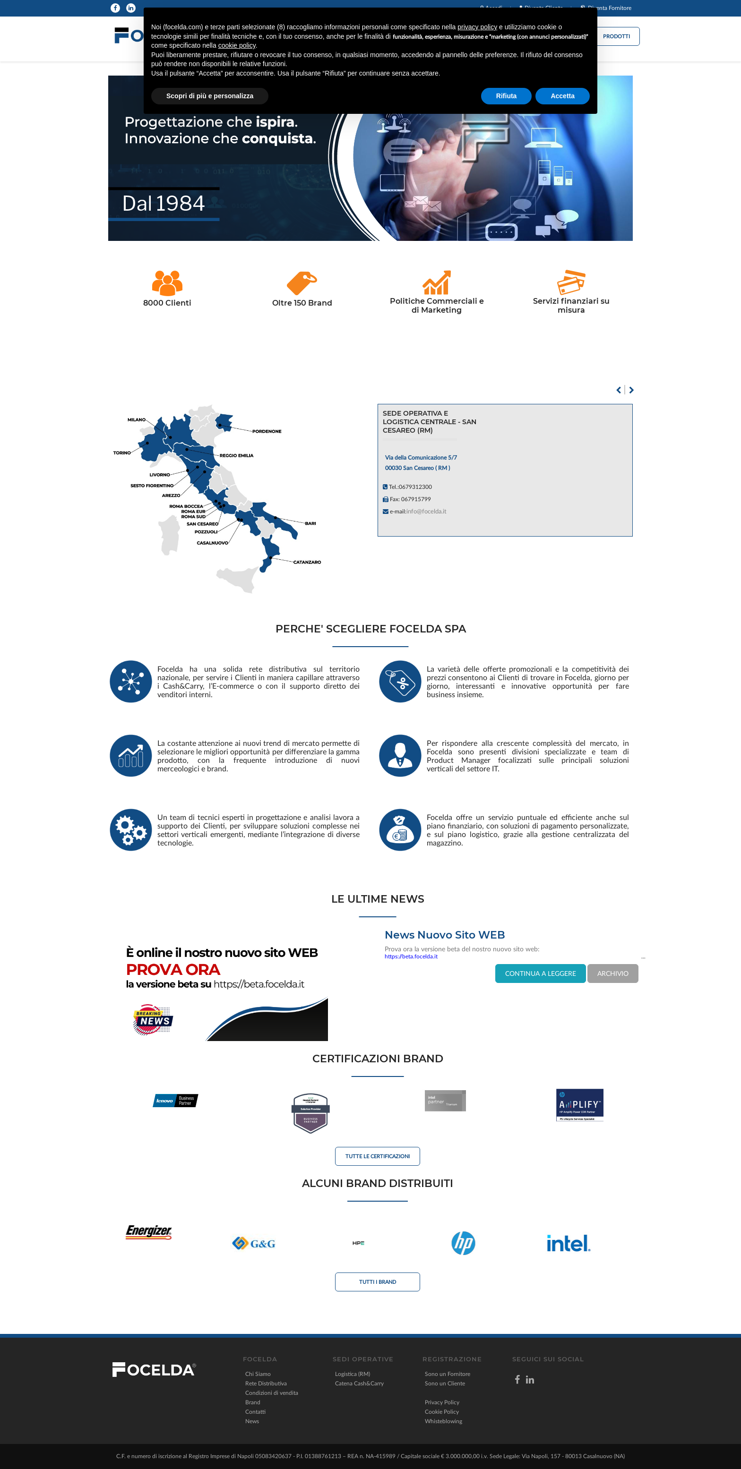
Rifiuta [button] (506, 96)
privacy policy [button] (477, 27)
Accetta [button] (563, 96)
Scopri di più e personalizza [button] (209, 96)
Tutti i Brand (377, 1282)
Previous (618, 390)
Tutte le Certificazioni (377, 1156)
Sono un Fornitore (447, 1374)
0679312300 (415, 487)
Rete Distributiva (266, 1383)
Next (631, 390)
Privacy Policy (442, 1402)
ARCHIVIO (613, 974)
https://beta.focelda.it (411, 956)
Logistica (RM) (352, 1374)
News (252, 1421)
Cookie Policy (442, 1412)
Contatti (255, 1412)
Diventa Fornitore (609, 8)
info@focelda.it (426, 512)
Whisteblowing (443, 1421)
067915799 (416, 499)
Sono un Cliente (445, 1383)
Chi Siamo (258, 1374)
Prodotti (616, 36)
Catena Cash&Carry (359, 1383)
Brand (252, 1402)
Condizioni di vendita (271, 1393)
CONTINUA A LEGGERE (540, 974)
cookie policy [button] (237, 45)
